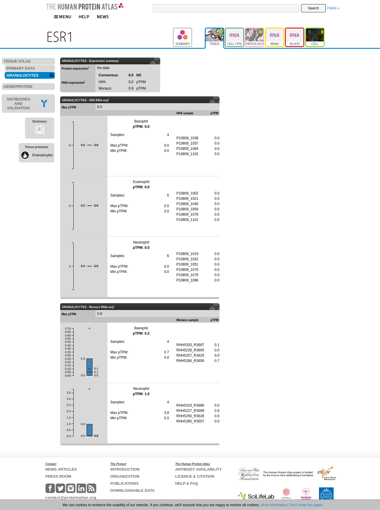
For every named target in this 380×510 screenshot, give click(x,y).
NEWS (103, 17)
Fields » (333, 8)
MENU (62, 17)
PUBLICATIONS (124, 483)
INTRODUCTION (125, 469)
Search (313, 8)
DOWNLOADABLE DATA (132, 490)
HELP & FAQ (186, 483)
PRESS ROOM (58, 476)
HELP (84, 17)
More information (274, 505)
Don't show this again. (306, 505)
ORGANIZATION (124, 476)
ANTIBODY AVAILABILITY (198, 469)
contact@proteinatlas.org (71, 497)
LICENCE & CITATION (194, 476)
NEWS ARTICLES (61, 469)
